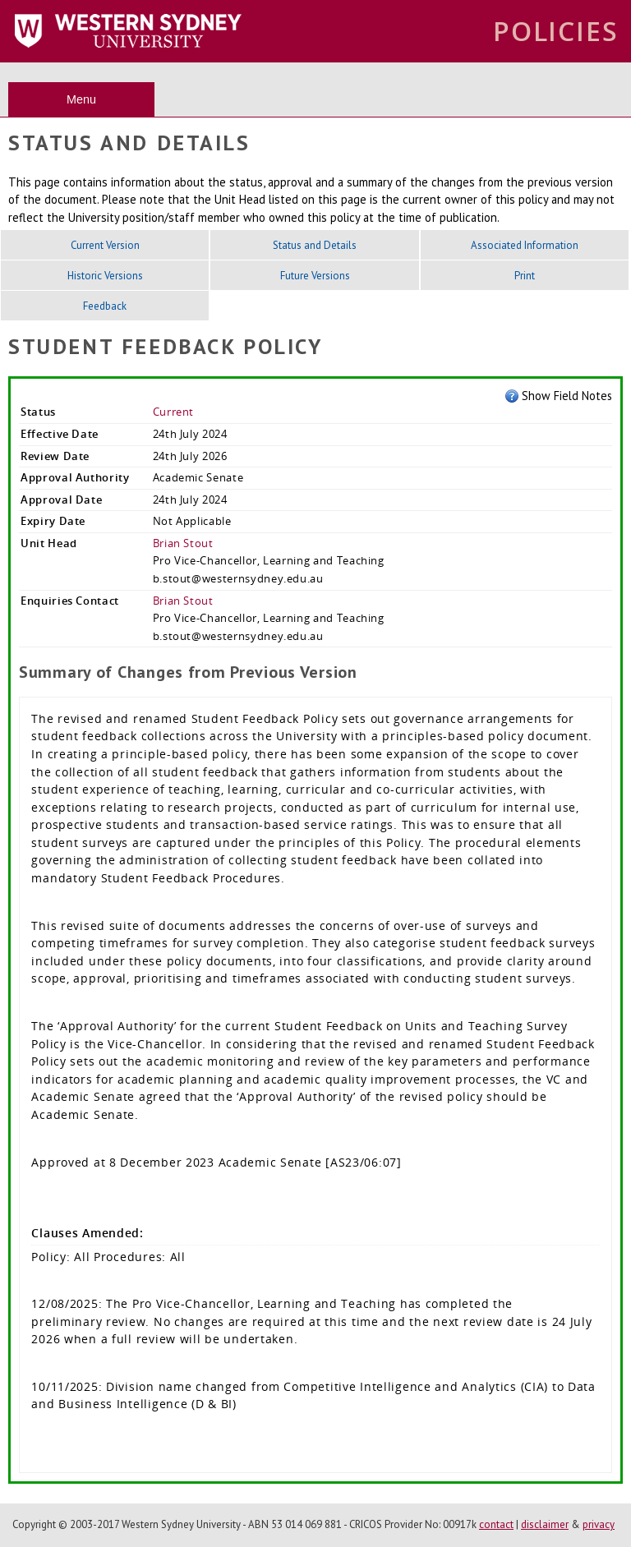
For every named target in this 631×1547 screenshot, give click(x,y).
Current (174, 411)
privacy (599, 1524)
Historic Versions (105, 276)
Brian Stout (183, 543)
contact (496, 1524)
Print (524, 276)
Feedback (105, 306)
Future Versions (315, 276)
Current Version (105, 245)
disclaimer (545, 1524)
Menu (81, 99)
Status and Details (315, 245)
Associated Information (524, 245)
